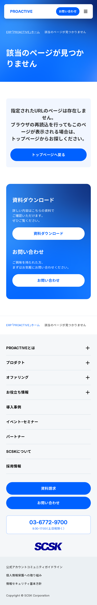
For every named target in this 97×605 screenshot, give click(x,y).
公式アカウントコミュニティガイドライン (34, 567)
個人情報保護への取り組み (24, 575)
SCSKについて (18, 451)
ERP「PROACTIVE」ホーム (23, 32)
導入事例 (13, 407)
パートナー (15, 436)
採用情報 (13, 466)
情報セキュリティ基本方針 (24, 583)
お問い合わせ (68, 11)
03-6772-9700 (48, 522)
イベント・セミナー (22, 422)
